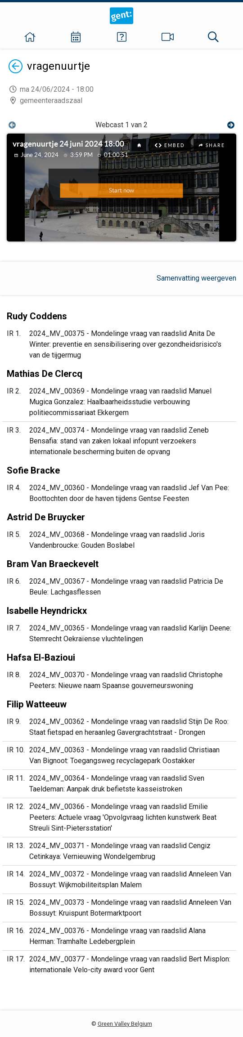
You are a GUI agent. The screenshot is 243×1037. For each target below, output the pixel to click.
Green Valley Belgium (125, 1023)
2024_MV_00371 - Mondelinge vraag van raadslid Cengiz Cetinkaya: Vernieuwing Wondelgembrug (120, 851)
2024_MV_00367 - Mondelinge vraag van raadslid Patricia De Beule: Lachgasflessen (126, 586)
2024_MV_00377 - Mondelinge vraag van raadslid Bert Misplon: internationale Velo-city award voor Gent (129, 964)
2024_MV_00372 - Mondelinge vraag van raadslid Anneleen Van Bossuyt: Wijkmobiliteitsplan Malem (130, 879)
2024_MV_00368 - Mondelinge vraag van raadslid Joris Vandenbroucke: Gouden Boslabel (117, 540)
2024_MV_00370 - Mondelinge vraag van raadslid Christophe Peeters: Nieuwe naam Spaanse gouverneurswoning (126, 680)
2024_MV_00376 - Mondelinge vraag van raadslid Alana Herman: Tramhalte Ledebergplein (117, 936)
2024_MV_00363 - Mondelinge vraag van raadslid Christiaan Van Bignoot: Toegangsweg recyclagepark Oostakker (124, 755)
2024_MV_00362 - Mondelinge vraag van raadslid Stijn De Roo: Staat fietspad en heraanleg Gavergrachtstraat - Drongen (129, 727)
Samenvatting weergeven (196, 278)
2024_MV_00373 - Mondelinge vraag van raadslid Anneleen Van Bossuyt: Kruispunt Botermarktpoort (130, 907)
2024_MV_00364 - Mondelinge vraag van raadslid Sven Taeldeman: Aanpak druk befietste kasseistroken (116, 783)
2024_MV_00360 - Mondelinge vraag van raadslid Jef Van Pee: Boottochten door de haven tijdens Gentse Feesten (129, 493)
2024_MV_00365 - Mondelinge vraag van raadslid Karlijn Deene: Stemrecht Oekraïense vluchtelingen (130, 633)
